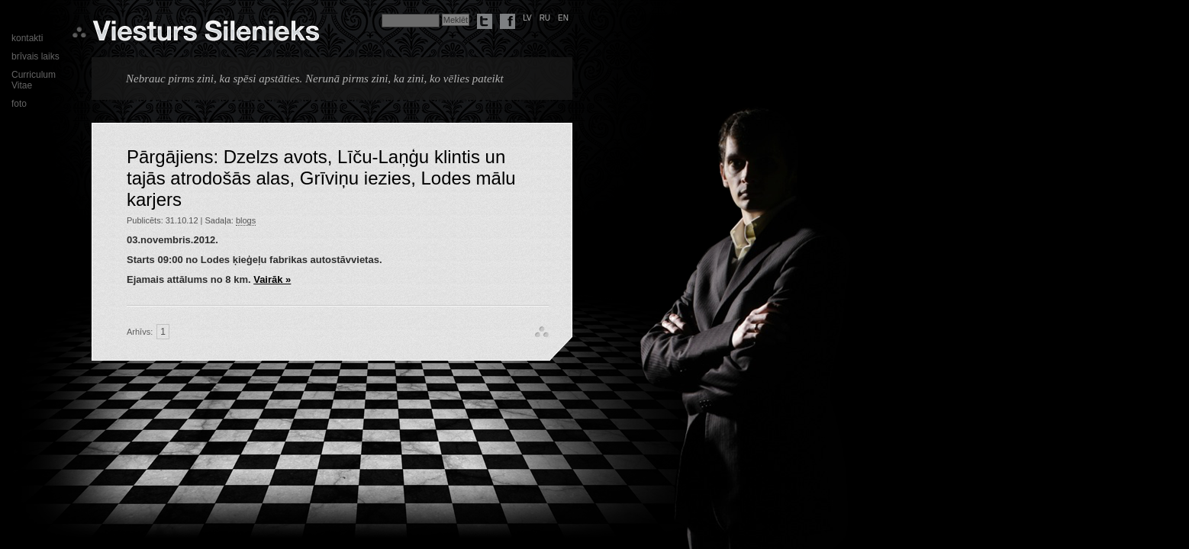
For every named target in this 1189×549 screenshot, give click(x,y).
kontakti (27, 38)
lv (527, 18)
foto (19, 103)
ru (545, 18)
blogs (246, 220)
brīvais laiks (35, 56)
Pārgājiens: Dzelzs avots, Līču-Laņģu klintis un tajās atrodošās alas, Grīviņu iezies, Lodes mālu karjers (321, 178)
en (563, 18)
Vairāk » (272, 279)
